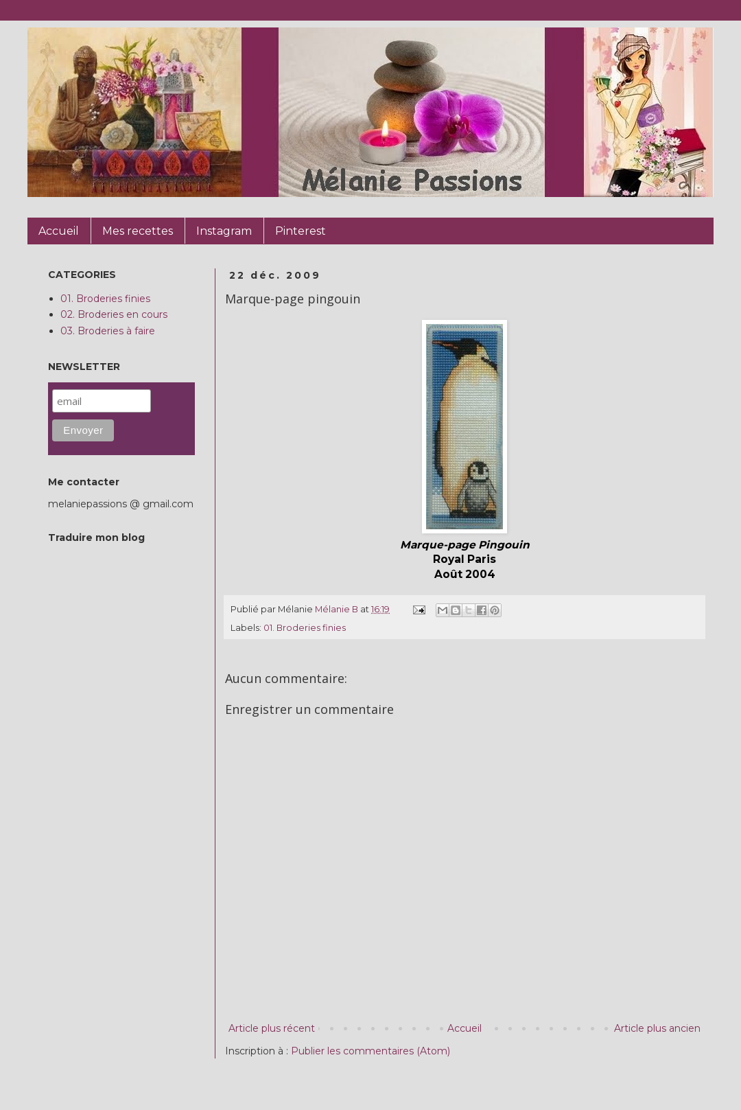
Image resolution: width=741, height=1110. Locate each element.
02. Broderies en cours (113, 314)
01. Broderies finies (304, 628)
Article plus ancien (657, 1028)
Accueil (464, 1028)
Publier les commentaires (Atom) (370, 1051)
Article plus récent (271, 1028)
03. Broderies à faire (107, 331)
